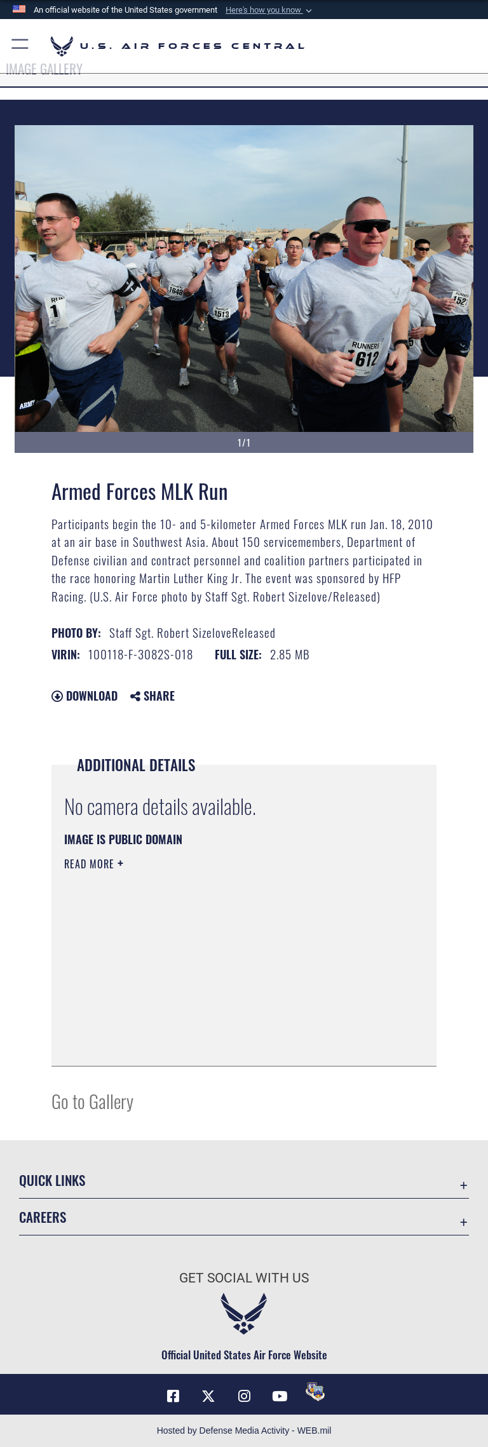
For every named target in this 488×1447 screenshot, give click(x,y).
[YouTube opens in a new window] (279, 1396)
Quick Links (52, 1180)
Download (84, 695)
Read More (91, 864)
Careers (42, 1217)
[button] (270, 10)
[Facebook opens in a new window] (172, 1396)
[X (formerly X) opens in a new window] (208, 1396)
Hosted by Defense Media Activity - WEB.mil (244, 1430)
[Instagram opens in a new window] (244, 1396)
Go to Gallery (92, 1100)
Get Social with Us (244, 1278)
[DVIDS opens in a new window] (315, 1391)
